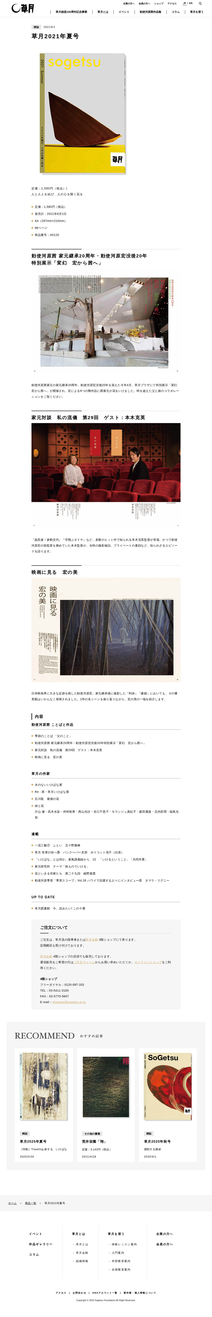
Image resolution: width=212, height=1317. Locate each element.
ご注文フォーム (84, 962)
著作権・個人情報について (140, 1293)
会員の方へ (144, 3)
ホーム (12, 1203)
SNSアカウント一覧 (105, 1293)
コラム (34, 1254)
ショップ (158, 3)
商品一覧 (30, 1203)
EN (190, 3)
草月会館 (92, 939)
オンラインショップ (148, 962)
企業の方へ (129, 3)
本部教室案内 (121, 1261)
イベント (35, 1234)
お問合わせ (79, 1293)
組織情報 (82, 1261)
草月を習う (116, 1234)
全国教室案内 (121, 1269)
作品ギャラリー (41, 1244)
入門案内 (118, 1252)
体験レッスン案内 (124, 1244)
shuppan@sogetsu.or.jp (69, 1002)
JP (184, 3)
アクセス (172, 3)
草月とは (79, 1234)
